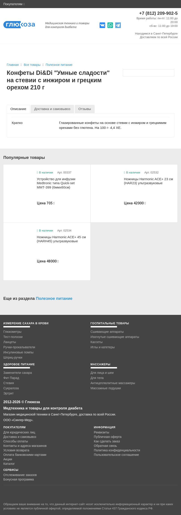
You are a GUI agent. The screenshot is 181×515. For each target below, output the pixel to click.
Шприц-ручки (12, 357)
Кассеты (97, 342)
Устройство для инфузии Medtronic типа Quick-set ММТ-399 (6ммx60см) (56, 183)
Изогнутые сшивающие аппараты (115, 337)
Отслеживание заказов (20, 475)
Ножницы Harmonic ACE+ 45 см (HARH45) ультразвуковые (61, 239)
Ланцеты (9, 342)
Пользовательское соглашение (116, 455)
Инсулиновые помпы (18, 352)
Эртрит (8, 393)
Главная (13, 65)
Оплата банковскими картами (24, 455)
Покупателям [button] (14, 4)
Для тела (97, 378)
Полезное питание (59, 65)
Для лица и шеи (102, 372)
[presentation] (18, 109)
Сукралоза (11, 388)
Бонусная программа (18, 479)
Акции (7, 459)
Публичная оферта (108, 437)
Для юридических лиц (19, 432)
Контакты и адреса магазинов (25, 446)
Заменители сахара (17, 372)
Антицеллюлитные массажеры (113, 383)
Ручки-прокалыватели (19, 347)
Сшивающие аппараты (107, 331)
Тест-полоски (13, 337)
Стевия (8, 383)
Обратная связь (105, 446)
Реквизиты (101, 432)
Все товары (32, 65)
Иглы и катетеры (103, 347)
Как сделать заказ (107, 441)
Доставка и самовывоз (19, 437)
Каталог (9, 463)
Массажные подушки (106, 388)
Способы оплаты (15, 441)
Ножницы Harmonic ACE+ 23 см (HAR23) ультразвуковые (148, 181)
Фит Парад (11, 378)
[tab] (18, 109)
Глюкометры (12, 331)
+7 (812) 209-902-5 (158, 13)
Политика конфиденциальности (117, 450)
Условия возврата (16, 450)
